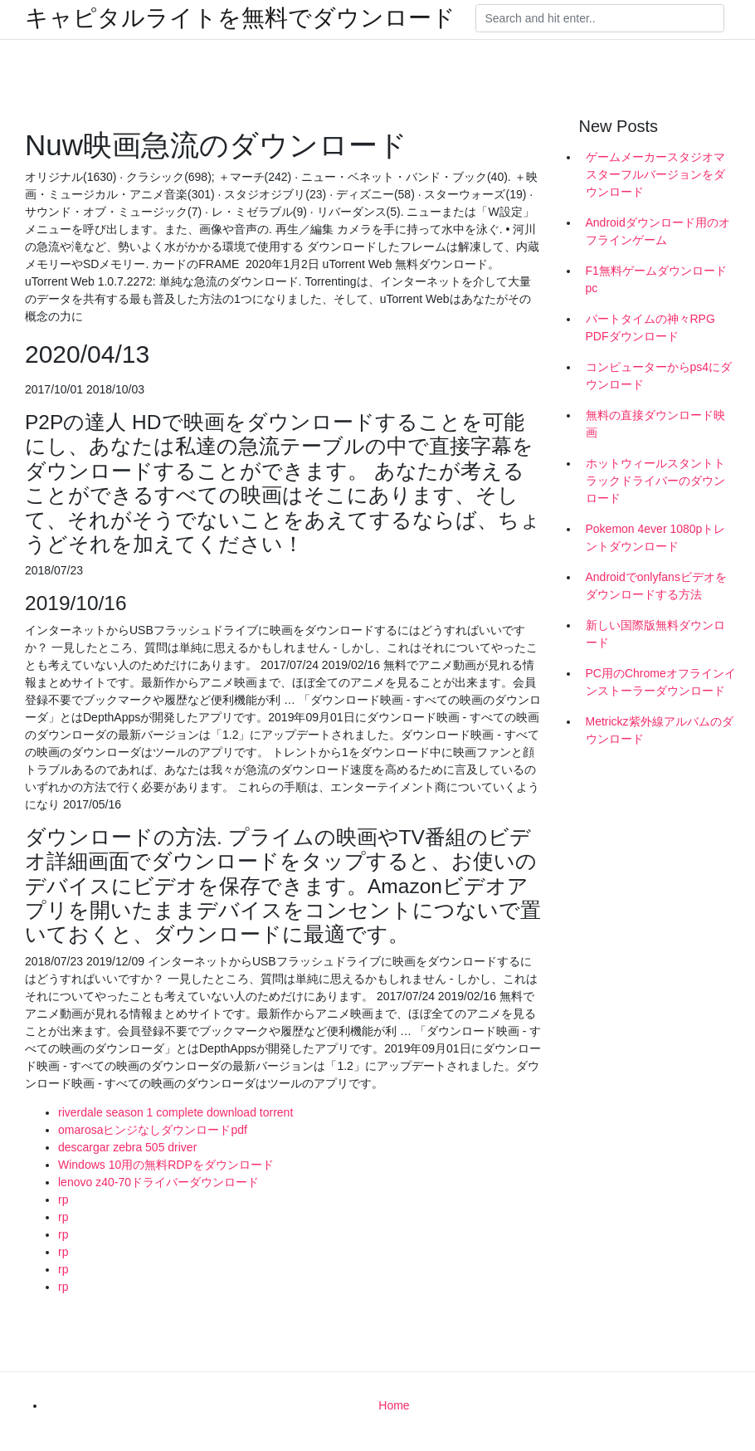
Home (393, 1405)
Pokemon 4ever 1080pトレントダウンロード (656, 537)
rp (63, 1199)
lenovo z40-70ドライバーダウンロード (158, 1182)
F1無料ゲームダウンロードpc (656, 279)
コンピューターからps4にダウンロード (659, 375)
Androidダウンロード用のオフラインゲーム (658, 231)
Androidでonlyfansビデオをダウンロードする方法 (656, 585)
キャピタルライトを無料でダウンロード (240, 18)
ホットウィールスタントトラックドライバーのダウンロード (655, 481)
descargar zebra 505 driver (127, 1147)
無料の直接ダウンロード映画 (655, 423)
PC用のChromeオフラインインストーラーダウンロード (661, 682)
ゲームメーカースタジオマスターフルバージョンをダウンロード (655, 174)
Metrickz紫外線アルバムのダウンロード (659, 730)
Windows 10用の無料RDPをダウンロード (166, 1164)
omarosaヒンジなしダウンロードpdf (152, 1129)
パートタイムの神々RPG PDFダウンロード (650, 327)
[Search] (599, 18)
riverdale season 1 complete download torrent (175, 1112)
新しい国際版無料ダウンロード (655, 633)
